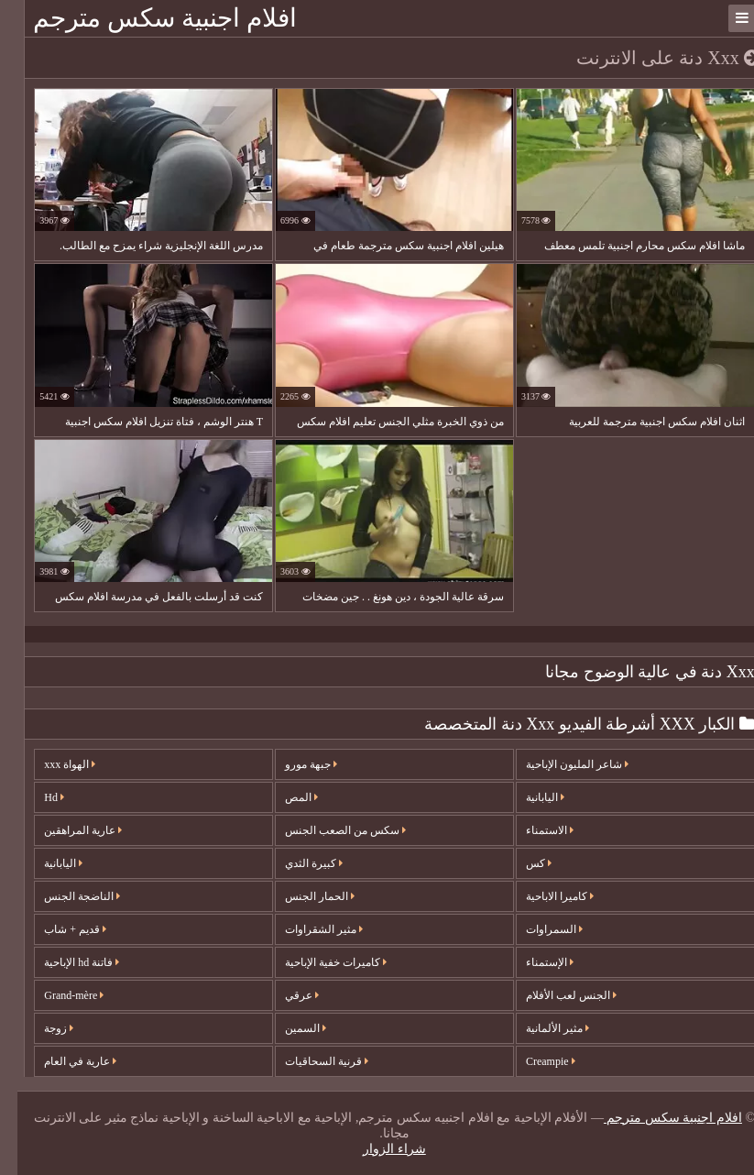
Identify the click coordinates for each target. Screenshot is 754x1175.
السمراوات (536, 929)
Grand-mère (56, 995)
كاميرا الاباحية (542, 896)
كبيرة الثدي (296, 863)
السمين (288, 1028)
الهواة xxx (52, 764)
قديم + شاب (58, 929)
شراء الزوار (377, 1149)
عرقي (284, 995)
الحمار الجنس (302, 896)
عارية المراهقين (65, 830)
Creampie (533, 1061)
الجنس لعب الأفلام (553, 995)
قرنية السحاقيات (309, 1061)
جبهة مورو (294, 764)
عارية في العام (63, 1061)
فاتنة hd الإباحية (64, 962)
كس (521, 863)
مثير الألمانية (540, 1028)
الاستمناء (532, 830)
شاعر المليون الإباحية (559, 764)
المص (284, 797)
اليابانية (46, 863)
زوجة (41, 1028)
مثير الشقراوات (306, 929)
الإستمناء (532, 962)
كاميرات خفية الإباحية (318, 962)
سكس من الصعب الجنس (328, 830)
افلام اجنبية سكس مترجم (147, 18)
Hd (37, 797)
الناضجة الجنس (65, 896)
